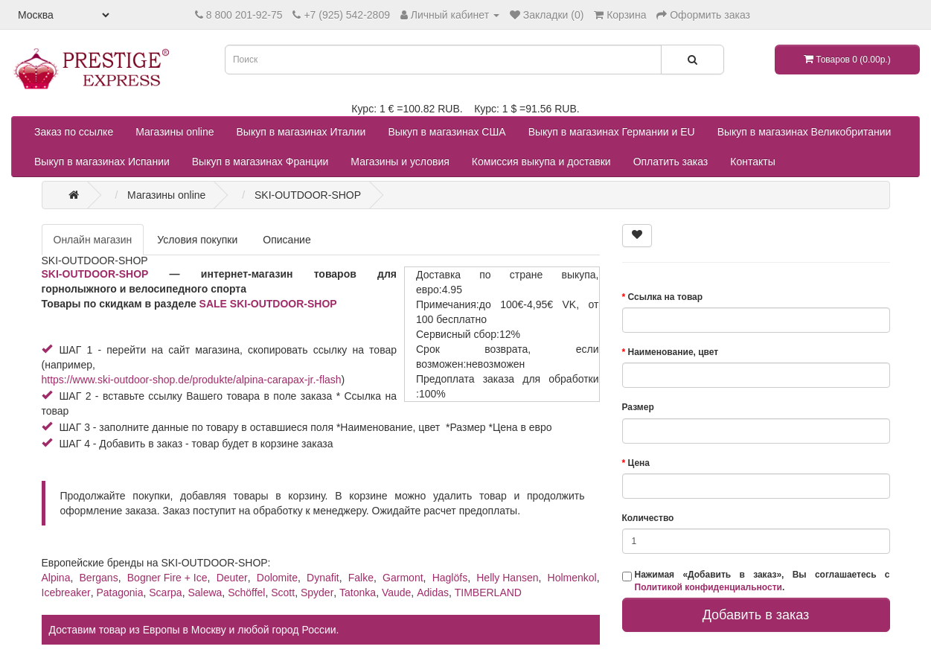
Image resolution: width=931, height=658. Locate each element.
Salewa (205, 592)
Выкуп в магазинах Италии (301, 132)
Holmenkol (572, 578)
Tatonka (357, 592)
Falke (361, 578)
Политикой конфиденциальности (708, 587)
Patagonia (119, 592)
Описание (286, 240)
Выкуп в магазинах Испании (102, 161)
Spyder (317, 592)
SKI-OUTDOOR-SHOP (95, 274)
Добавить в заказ (756, 614)
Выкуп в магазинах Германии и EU (611, 132)
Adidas (433, 592)
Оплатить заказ (670, 161)
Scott (283, 592)
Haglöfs (449, 578)
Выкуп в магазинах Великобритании (804, 132)
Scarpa (165, 592)
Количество (648, 518)
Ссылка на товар (665, 297)
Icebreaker (66, 592)
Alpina (56, 578)
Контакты (752, 161)
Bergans (99, 578)
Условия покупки (197, 240)
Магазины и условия (400, 161)
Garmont (403, 578)
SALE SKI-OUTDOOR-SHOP (268, 304)
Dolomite (277, 578)
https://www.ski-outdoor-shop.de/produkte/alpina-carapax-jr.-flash (192, 380)
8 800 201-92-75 (244, 15)
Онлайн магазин (93, 240)
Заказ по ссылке (73, 132)
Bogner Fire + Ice (167, 578)
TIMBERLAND (488, 592)
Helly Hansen (507, 578)
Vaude (396, 592)
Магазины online (174, 132)
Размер (638, 407)
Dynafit (323, 578)
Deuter (232, 578)
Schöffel (246, 592)
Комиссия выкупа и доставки (541, 161)
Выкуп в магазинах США (446, 132)
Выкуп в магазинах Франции (260, 161)
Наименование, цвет (673, 352)
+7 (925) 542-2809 (347, 15)
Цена (639, 463)
